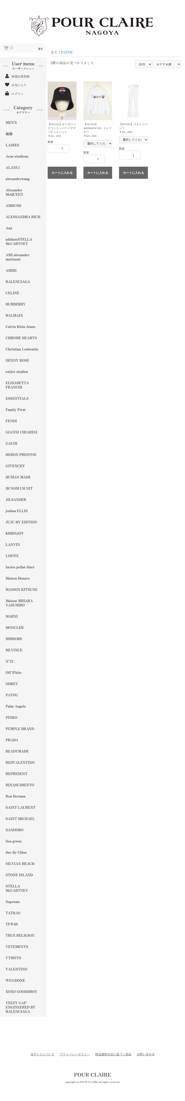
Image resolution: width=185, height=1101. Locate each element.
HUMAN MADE (18, 476)
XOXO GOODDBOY (21, 991)
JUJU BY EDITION (21, 521)
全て (54, 52)
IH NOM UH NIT (19, 488)
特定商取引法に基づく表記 (113, 1054)
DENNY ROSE (17, 360)
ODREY (12, 683)
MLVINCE (14, 649)
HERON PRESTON (21, 454)
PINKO (11, 717)
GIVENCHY (15, 465)
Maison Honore (18, 578)
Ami (9, 227)
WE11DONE (15, 980)
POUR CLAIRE (92, 1074)
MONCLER (15, 627)
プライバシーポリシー (75, 1054)
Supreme (13, 901)
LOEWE (12, 555)
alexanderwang (18, 178)
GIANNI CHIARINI (21, 432)
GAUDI (11, 443)
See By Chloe (16, 852)
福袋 (9, 133)
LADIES (12, 144)
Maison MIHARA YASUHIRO (19, 602)
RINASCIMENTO (20, 784)
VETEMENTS (17, 946)
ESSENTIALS (17, 398)
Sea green (14, 841)
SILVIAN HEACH (20, 863)
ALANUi (13, 167)
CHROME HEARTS (21, 337)
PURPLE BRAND (20, 728)
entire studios (17, 371)
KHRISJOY (15, 533)
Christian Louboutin (22, 349)
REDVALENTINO (20, 762)
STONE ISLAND (19, 874)
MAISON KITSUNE (22, 589)
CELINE (12, 292)
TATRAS (13, 912)
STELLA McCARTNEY (17, 888)
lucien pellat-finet (20, 566)
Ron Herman (16, 796)
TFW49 (12, 924)
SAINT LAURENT (21, 807)
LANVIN (13, 544)
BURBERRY (15, 304)
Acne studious (17, 156)
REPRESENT (16, 773)
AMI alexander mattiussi (17, 257)
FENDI (11, 420)
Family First (16, 409)
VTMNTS (13, 957)
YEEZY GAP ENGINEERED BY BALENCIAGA (21, 1007)
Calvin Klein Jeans (20, 326)
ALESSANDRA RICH (23, 216)
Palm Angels (16, 706)
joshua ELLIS (17, 510)
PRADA (12, 739)
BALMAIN (14, 315)
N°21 (10, 661)
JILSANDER (16, 499)
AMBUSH (13, 205)
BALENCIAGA (18, 281)
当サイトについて (42, 1054)
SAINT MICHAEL (20, 818)
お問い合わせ (146, 1054)
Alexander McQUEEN (14, 192)
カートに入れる (62, 173)
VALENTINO (16, 969)
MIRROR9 (14, 638)
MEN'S (11, 122)
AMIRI (11, 270)
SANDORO (15, 829)
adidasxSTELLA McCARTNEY (19, 241)
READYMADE (17, 751)
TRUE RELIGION (20, 935)
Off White (14, 672)
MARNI (12, 616)
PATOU (12, 694)
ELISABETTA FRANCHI (17, 385)
